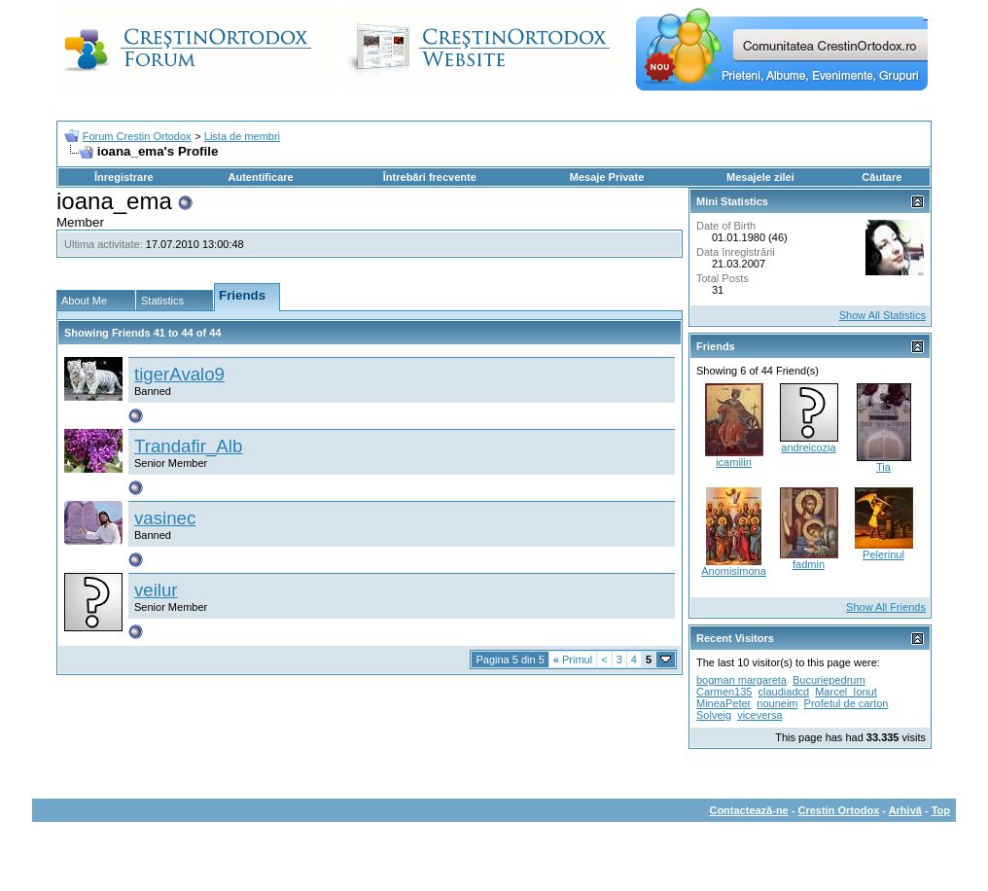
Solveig (713, 715)
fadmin (809, 564)
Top (941, 810)
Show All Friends (886, 607)
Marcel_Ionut (846, 691)
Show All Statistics (882, 315)
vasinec (164, 518)
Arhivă (905, 810)
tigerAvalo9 (179, 374)
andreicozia (808, 447)
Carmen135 (724, 691)
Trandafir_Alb (188, 446)
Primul (572, 659)
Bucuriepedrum (829, 680)
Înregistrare (124, 177)
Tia (883, 467)
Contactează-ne (748, 810)
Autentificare (260, 177)
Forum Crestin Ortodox (137, 136)
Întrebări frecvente (429, 177)
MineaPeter (723, 703)
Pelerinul (883, 554)
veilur (156, 590)
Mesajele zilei (760, 177)
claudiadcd (784, 691)
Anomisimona (733, 571)
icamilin (734, 462)
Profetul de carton (846, 703)
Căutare (881, 177)
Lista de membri (242, 136)
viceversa (759, 715)
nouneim (777, 703)
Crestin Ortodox (839, 810)
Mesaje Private (607, 177)
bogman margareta (741, 680)
